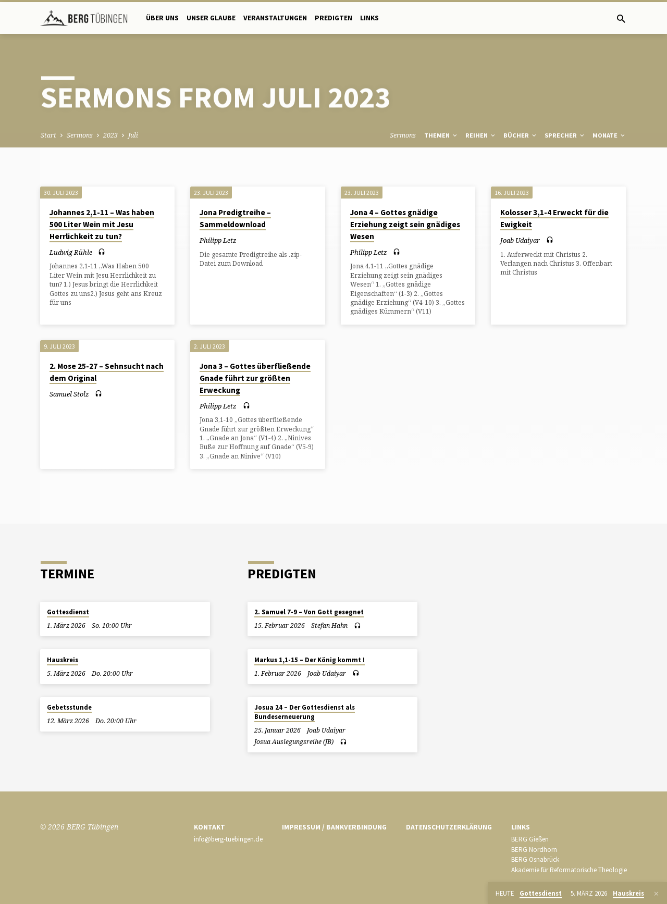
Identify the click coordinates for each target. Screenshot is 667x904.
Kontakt (209, 827)
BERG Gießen (530, 839)
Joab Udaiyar (520, 240)
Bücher (520, 135)
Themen (441, 135)
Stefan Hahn (329, 625)
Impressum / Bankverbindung (334, 827)
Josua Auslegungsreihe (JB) (294, 741)
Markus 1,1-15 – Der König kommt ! (309, 659)
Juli (133, 135)
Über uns (162, 18)
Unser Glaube (211, 18)
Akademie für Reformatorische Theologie (569, 869)
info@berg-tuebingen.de (228, 839)
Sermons (80, 135)
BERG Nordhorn (534, 849)
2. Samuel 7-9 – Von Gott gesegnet (309, 612)
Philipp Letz (218, 240)
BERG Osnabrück (535, 859)
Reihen (481, 135)
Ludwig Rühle (71, 252)
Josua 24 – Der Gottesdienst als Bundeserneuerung (304, 712)
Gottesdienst (68, 612)
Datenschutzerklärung (449, 827)
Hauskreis (62, 659)
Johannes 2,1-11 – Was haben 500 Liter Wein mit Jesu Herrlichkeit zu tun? (102, 224)
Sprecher (565, 135)
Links (369, 18)
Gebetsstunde (69, 707)
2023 (110, 135)
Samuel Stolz (69, 394)
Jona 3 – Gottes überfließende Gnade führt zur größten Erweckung (255, 378)
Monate (609, 135)
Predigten (333, 18)
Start (48, 135)
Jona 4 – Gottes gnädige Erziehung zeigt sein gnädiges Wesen (405, 224)
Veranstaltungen (275, 18)
